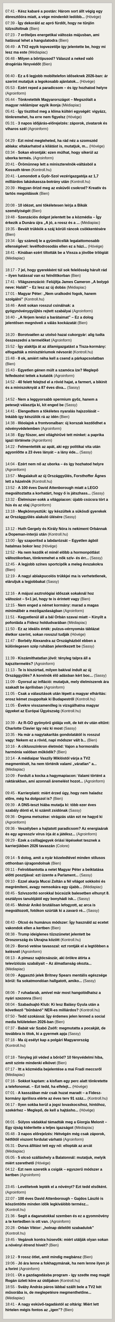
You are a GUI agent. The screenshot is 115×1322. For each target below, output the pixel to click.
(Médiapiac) (38, 52)
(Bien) (34, 29)
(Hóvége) (93, 17)
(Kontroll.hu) (41, 170)
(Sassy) (73, 388)
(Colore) (62, 846)
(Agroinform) (15, 93)
